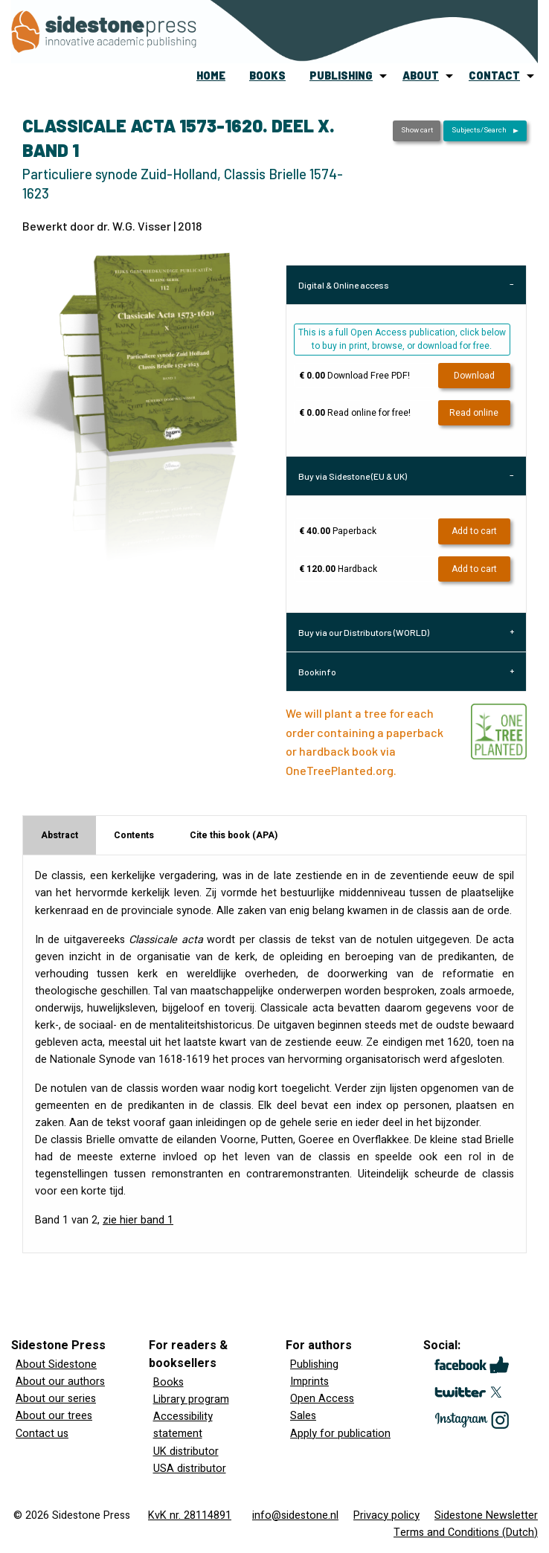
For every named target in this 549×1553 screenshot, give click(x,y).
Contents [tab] (134, 835)
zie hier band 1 (138, 1220)
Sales (303, 1416)
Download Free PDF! (354, 375)
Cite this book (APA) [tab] (233, 835)
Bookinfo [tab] (317, 671)
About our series (56, 1398)
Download (474, 375)
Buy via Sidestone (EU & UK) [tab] (352, 476)
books (267, 75)
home (210, 75)
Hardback (338, 569)
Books (168, 1382)
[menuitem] (210, 75)
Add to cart (474, 531)
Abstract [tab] (59, 835)
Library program (191, 1399)
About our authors (60, 1381)
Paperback (337, 531)
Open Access (322, 1398)
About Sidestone (56, 1364)
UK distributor (186, 1451)
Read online (473, 412)
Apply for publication (340, 1433)
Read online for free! (355, 412)
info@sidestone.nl (295, 1515)
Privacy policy (386, 1515)
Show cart (417, 130)
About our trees (54, 1416)
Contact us (42, 1433)
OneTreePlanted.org (340, 770)
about (420, 75)
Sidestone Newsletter (486, 1515)
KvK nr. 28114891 (189, 1515)
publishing (341, 75)
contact (494, 75)
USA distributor (189, 1468)
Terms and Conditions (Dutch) (466, 1532)
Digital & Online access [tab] (343, 285)
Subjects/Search (479, 130)
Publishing (314, 1364)
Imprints (309, 1381)
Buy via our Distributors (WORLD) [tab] (363, 632)
